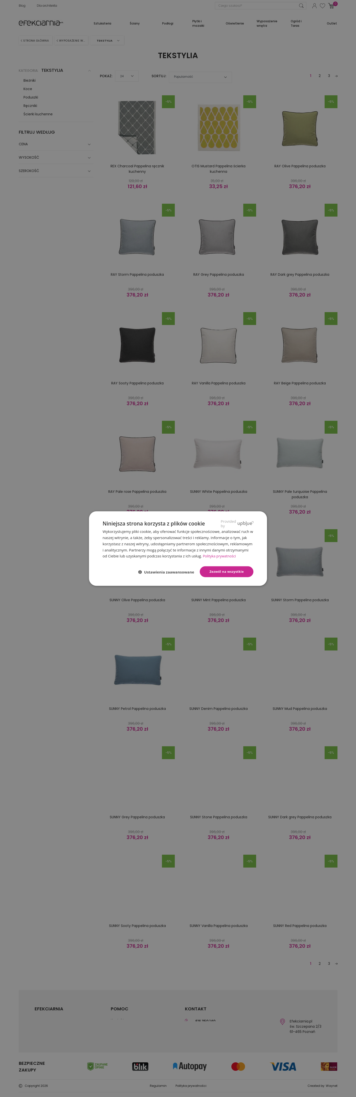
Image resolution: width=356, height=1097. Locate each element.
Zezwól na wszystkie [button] (226, 571)
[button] (168, 572)
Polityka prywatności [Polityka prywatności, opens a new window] (220, 555)
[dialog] (178, 548)
